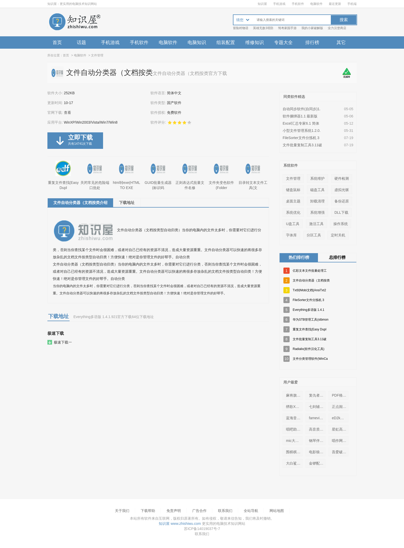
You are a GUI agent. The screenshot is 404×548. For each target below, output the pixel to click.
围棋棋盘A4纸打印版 (295, 452)
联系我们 (225, 511)
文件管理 (97, 55)
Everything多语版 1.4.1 (308, 310)
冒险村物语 (240, 28)
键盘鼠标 (293, 190)
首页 (57, 42)
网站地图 (277, 511)
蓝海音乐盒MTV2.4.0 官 (295, 418)
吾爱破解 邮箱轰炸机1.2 (341, 452)
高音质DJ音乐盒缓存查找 (318, 429)
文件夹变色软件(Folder (221, 175)
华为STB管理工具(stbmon (311, 319)
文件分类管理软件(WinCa (310, 359)
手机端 (352, 4)
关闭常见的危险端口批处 (94, 175)
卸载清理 (317, 201)
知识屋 (262, 4)
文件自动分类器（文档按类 (311, 280)
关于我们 (122, 511)
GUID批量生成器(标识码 (158, 175)
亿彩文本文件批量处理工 (310, 270)
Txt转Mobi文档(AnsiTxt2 (309, 290)
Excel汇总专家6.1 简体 (301, 123)
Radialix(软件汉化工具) (308, 349)
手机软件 (298, 4)
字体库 (291, 235)
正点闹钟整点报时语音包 (341, 407)
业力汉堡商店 (337, 28)
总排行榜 (337, 257)
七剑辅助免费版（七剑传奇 (318, 407)
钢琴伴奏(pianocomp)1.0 (318, 441)
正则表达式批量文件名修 (189, 175)
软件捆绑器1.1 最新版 (300, 116)
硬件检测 (341, 178)
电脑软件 (316, 4)
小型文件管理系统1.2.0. (302, 131)
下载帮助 (148, 511)
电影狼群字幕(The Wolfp (318, 452)
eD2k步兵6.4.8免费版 (341, 418)
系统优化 (293, 212)
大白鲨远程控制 (295, 463)
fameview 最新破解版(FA (318, 418)
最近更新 (335, 4)
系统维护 (317, 178)
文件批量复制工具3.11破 (302, 145)
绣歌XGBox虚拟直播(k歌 (295, 407)
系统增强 (317, 212)
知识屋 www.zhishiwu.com (180, 523)
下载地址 (126, 202)
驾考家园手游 (287, 28)
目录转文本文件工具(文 (253, 175)
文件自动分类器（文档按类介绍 (80, 202)
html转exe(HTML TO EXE (126, 175)
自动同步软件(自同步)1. (302, 109)
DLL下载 (341, 212)
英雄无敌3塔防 (263, 28)
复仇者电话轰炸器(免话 (318, 395)
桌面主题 (293, 201)
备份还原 (341, 201)
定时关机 (338, 235)
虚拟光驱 (341, 190)
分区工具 (314, 235)
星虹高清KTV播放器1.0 (341, 429)
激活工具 (316, 224)
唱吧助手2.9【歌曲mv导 (295, 429)
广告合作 (199, 511)
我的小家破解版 (312, 28)
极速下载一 (63, 342)
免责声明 (173, 511)
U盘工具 (292, 224)
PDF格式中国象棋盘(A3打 (341, 395)
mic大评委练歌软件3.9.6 (295, 441)
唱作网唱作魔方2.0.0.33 (341, 441)
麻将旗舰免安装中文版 (295, 395)
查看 (67, 112)
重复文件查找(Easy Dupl (63, 175)
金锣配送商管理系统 (318, 463)
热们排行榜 (299, 257)
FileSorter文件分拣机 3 (301, 138)
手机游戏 (279, 4)
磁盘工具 (317, 190)
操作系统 (340, 224)
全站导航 (251, 511)
